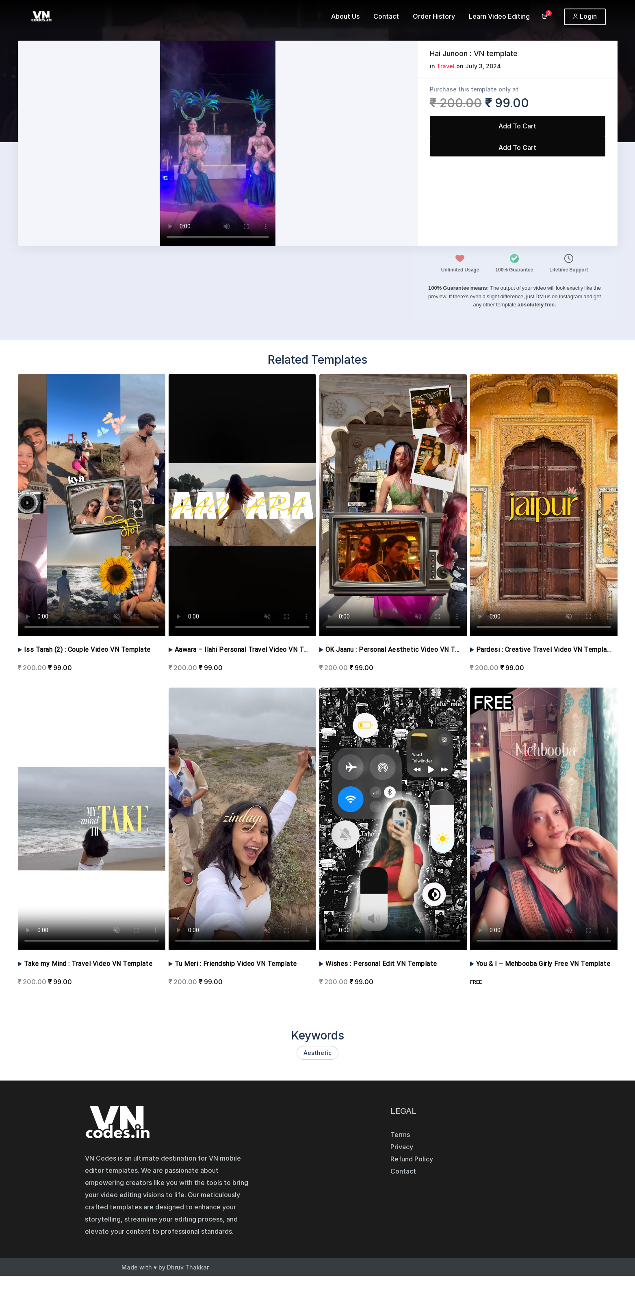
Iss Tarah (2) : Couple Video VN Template (87, 649)
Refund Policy (411, 1159)
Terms (400, 1135)
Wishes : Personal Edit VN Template (381, 964)
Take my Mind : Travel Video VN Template (88, 964)
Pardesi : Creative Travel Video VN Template (545, 649)
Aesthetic (317, 1052)
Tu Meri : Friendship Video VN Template (236, 964)
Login (585, 16)
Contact (403, 1171)
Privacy (401, 1147)
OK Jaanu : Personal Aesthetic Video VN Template (403, 649)
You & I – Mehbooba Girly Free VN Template (543, 964)
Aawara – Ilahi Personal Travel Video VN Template (252, 649)
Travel (446, 66)
